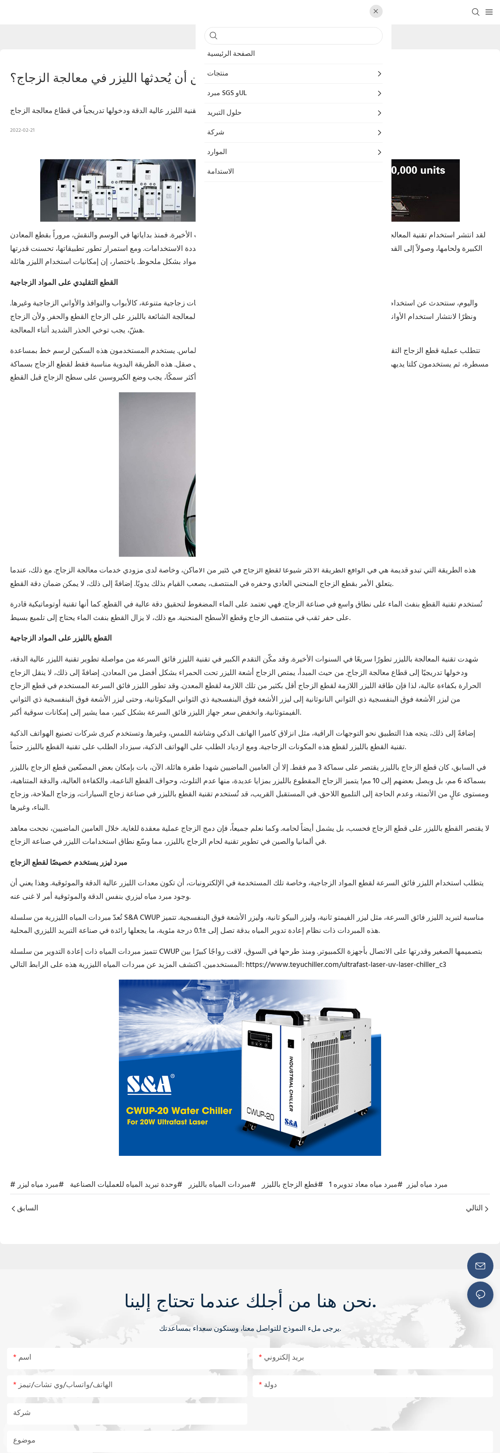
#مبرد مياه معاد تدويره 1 (366, 1185)
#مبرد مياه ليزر (40, 1185)
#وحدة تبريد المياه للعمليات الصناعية (126, 1185)
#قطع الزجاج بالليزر (292, 1185)
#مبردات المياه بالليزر (222, 1185)
